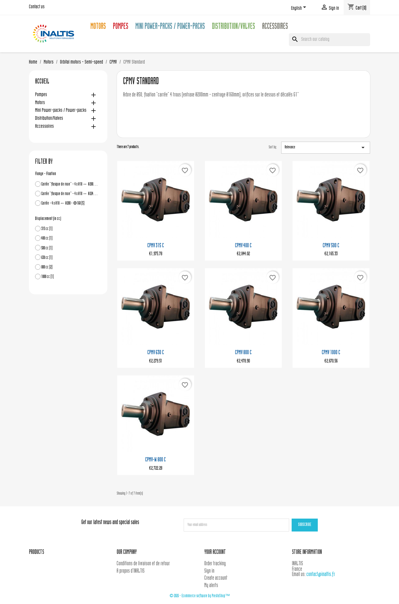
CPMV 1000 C (331, 353)
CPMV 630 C (155, 353)
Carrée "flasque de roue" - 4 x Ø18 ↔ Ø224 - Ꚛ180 (69, 194)
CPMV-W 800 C (155, 460)
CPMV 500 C (331, 246)
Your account (215, 552)
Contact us (37, 7)
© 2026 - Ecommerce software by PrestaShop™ (200, 596)
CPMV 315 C (155, 246)
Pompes (120, 27)
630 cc (47, 258)
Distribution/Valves (233, 27)
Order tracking (215, 564)
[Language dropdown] (299, 8)
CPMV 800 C (243, 353)
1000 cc (47, 277)
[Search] (329, 39)
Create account (215, 578)
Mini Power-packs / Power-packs (170, 27)
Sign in (209, 571)
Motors (98, 27)
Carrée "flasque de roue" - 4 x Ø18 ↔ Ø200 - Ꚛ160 (69, 184)
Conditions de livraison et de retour (143, 564)
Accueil (42, 82)
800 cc (47, 267)
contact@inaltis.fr (320, 575)
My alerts (211, 586)
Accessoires (275, 27)
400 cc (47, 238)
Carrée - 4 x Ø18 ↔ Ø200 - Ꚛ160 (63, 203)
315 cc (47, 229)
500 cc (47, 248)
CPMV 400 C (243, 246)
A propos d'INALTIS (131, 571)
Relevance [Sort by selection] (326, 147)
